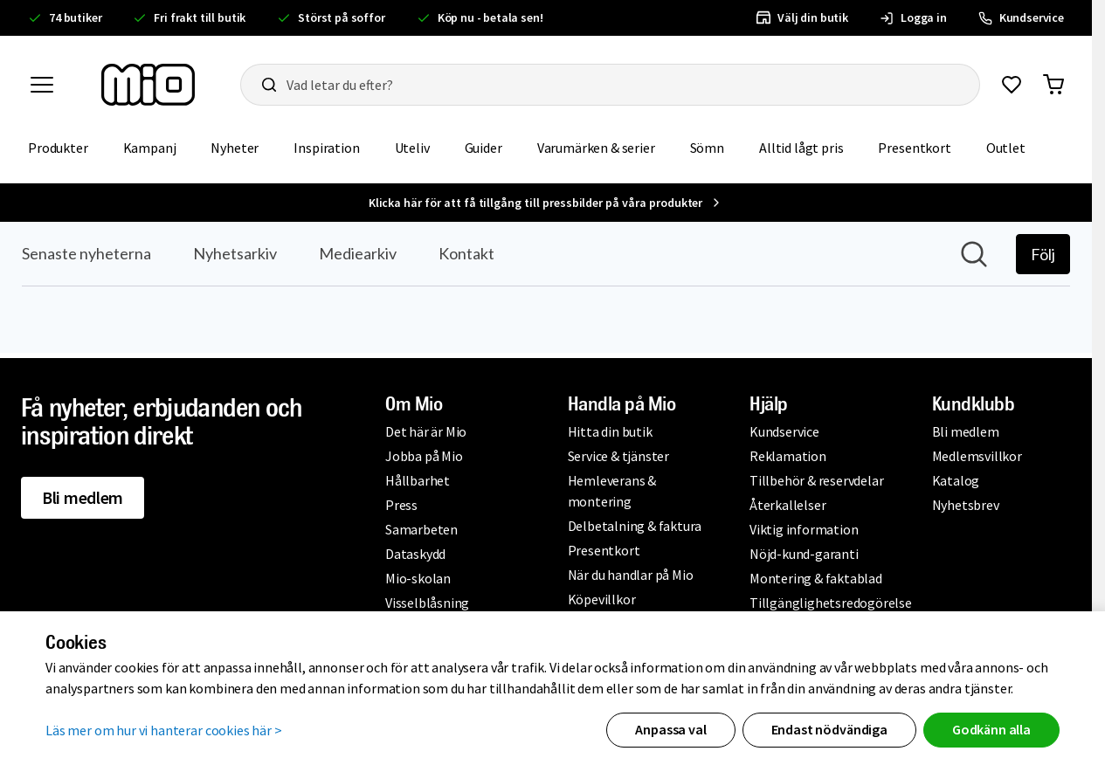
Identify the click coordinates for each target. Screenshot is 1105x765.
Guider (483, 147)
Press (401, 504)
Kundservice (784, 431)
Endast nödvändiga (829, 729)
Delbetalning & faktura (635, 525)
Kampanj (149, 147)
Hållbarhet (417, 480)
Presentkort (914, 147)
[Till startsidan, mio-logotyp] (148, 85)
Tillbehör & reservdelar (816, 480)
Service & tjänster (618, 456)
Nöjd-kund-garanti (804, 553)
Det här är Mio (425, 431)
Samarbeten (421, 529)
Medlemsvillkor (977, 456)
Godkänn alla (991, 729)
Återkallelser (787, 504)
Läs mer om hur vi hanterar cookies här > (163, 730)
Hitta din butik (610, 431)
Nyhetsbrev (965, 504)
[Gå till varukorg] (1053, 84)
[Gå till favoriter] (1011, 84)
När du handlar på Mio (631, 574)
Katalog (956, 480)
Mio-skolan (418, 578)
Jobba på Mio (424, 456)
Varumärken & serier (596, 147)
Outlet (1006, 147)
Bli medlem (82, 497)
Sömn (707, 147)
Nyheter (235, 147)
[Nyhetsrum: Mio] (546, 287)
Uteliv (412, 147)
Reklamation (787, 456)
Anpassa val (670, 729)
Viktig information (803, 529)
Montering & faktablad (815, 578)
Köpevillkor (602, 599)
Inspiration (326, 147)
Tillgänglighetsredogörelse (830, 602)
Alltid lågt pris (801, 147)
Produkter (58, 147)
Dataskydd (415, 553)
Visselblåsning (427, 602)
